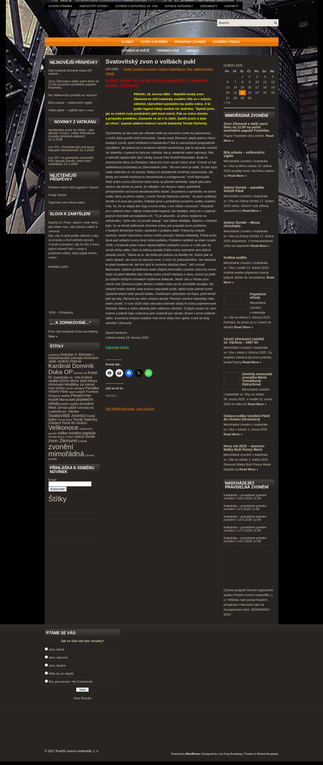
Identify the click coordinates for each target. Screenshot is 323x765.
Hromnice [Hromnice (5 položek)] (91, 358)
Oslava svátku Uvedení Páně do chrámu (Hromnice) (247, 417)
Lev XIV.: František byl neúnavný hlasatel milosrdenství (71, 148)
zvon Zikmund (145, 408)
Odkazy (193, 50)
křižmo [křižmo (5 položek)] (64, 381)
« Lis (227, 102)
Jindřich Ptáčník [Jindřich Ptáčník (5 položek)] (69, 361)
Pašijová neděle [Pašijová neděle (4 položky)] (59, 396)
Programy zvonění (190, 42)
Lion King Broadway (230, 753)
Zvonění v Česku (226, 42)
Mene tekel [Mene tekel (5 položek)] (78, 381)
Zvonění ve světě (135, 50)
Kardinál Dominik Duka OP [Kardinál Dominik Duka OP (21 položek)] (71, 369)
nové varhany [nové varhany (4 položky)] (75, 388)
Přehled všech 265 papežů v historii (73, 187)
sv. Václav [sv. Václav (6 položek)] (70, 411)
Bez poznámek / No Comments (70, 681)
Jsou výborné (58, 657)
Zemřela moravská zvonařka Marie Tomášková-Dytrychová (257, 379)
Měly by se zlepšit (61, 673)
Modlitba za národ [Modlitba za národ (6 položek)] (79, 384)
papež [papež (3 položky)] (72, 391)
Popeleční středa (258, 295)
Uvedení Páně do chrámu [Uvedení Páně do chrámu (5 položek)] (67, 423)
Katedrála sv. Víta (180, 69)
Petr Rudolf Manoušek (120, 408)
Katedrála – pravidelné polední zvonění (245, 496)
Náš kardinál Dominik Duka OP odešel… (70, 72)
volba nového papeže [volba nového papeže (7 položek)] (77, 433)
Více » (53, 336)
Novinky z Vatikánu (75, 122)
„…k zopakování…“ (70, 323)
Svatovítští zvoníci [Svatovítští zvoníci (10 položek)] (67, 415)
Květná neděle (235, 258)
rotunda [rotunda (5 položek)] (83, 408)
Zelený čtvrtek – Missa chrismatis (242, 224)
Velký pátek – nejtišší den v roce (71, 110)
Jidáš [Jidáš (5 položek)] (52, 361)
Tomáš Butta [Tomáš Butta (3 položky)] (65, 419)
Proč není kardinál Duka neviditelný (73, 331)
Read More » (237, 175)
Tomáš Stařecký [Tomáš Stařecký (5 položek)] (85, 419)
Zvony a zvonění (154, 42)
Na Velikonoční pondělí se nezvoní (72, 95)
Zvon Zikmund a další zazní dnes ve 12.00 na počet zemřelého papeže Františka (73, 84)
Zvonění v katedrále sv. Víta (136, 6)
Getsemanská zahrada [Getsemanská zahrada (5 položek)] (65, 358)
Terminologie (168, 50)
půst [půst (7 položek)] (72, 407)
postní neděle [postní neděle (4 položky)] (69, 404)
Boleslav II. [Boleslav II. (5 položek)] (69, 354)
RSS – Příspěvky (74, 311)
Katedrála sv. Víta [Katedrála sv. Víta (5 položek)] (67, 377)
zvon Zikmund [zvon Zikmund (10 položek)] (62, 440)
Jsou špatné (57, 665)
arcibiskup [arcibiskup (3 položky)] (54, 354)
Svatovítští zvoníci (93, 6)
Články (127, 42)
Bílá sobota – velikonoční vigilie (70, 102)
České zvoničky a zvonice (140, 69)
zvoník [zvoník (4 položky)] (82, 441)
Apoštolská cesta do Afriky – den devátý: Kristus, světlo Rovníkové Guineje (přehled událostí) (71, 133)
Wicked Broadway (267, 753)
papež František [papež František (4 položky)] (87, 391)
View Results (82, 698)
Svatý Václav (57, 195)
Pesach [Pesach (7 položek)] (77, 395)
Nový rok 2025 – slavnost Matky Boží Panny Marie (244, 447)
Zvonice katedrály (179, 6)
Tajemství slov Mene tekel (66, 202)
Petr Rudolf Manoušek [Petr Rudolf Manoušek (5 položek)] (69, 398)
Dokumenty (208, 6)
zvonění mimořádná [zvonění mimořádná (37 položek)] (66, 450)
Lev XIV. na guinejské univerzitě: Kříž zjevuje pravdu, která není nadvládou (71, 161)
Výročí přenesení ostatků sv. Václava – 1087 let (244, 340)
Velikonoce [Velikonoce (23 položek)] (63, 427)
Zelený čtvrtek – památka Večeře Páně (244, 189)
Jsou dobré (56, 649)
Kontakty (232, 6)
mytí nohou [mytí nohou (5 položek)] (56, 388)
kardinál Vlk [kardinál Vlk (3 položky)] (80, 373)
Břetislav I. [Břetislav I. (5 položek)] (87, 354)
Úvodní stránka (60, 6)
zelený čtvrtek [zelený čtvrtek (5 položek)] (84, 436)
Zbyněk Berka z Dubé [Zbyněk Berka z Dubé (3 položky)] (60, 436)
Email (52, 480)
